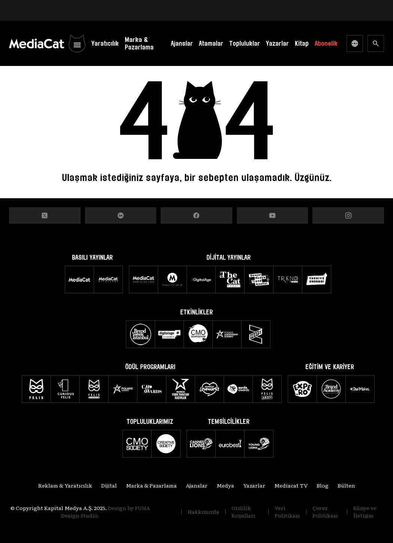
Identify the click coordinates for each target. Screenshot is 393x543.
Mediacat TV (291, 485)
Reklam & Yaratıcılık (65, 485)
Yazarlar (277, 43)
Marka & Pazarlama (139, 43)
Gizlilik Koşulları (244, 511)
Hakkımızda (203, 511)
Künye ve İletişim (365, 511)
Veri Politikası (287, 511)
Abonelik (326, 43)
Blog (323, 485)
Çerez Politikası (325, 511)
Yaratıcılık (105, 43)
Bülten (346, 485)
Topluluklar (244, 43)
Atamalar (211, 43)
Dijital (109, 485)
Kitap (302, 43)
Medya (225, 485)
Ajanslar (182, 43)
